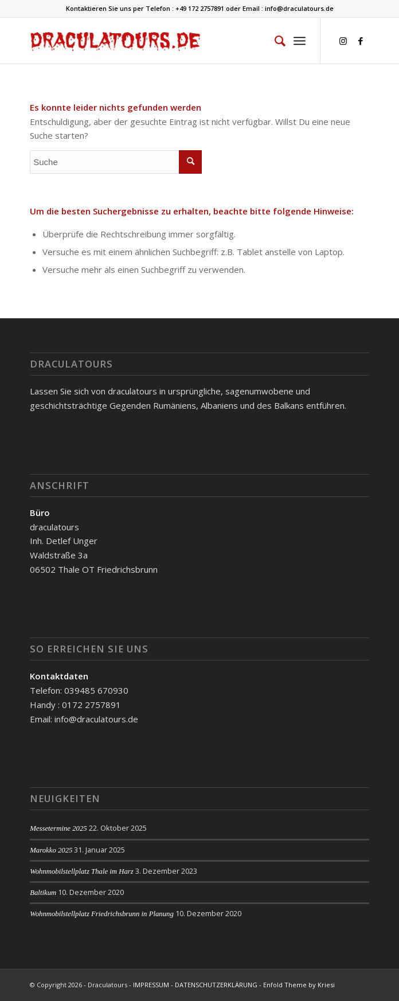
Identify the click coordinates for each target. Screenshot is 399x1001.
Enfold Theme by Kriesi (299, 984)
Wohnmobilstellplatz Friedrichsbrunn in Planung (102, 914)
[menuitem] (274, 41)
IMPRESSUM (151, 984)
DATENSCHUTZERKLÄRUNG (216, 984)
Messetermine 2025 (58, 828)
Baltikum (43, 893)
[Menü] (300, 40)
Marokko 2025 (51, 850)
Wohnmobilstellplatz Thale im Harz (82, 871)
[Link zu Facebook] (360, 41)
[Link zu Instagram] (343, 41)
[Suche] (274, 41)
